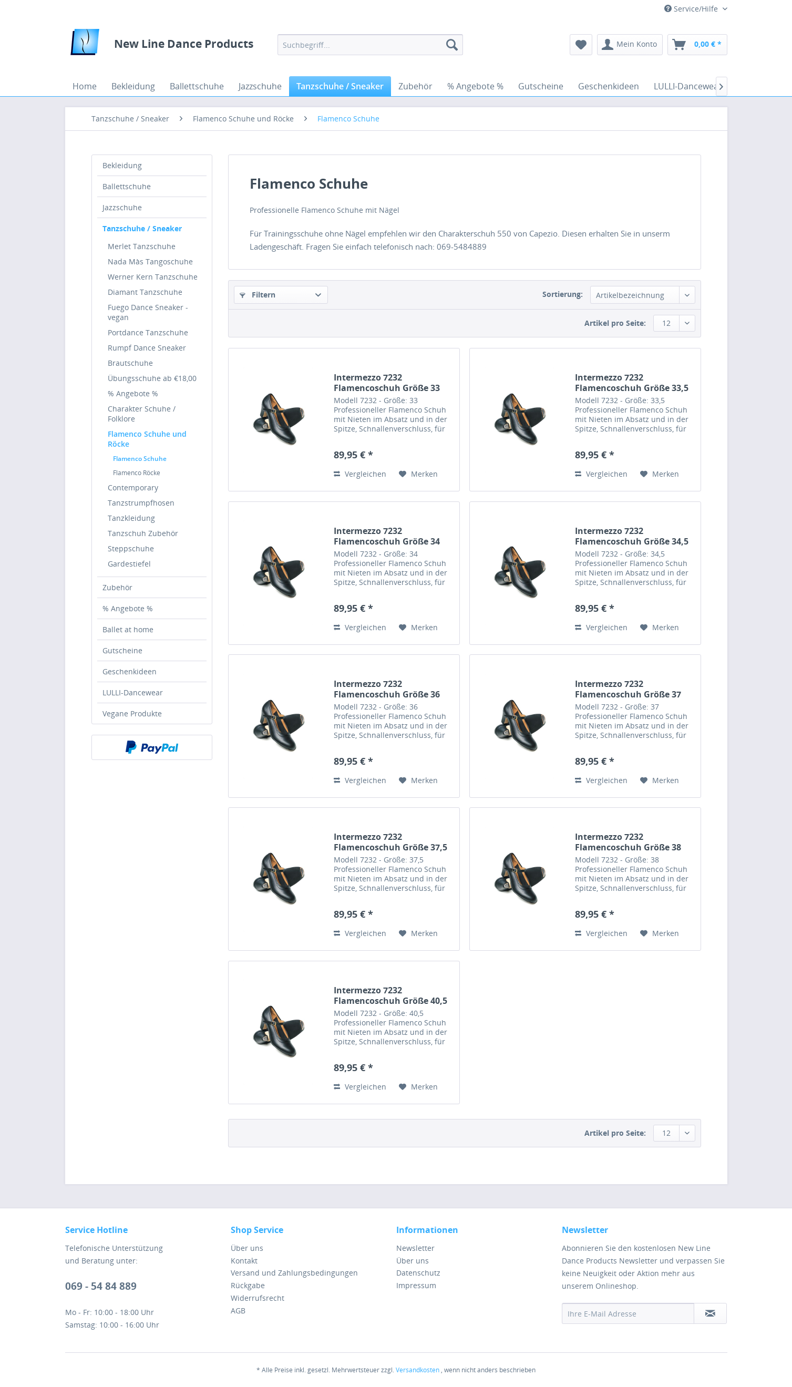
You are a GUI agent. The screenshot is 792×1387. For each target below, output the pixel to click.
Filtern (257, 295)
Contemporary (133, 487)
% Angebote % (133, 393)
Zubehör (117, 587)
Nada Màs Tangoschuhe (150, 261)
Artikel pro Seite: (615, 323)
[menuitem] (370, 44)
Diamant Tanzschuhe (145, 292)
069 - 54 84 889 (101, 1286)
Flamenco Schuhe (140, 458)
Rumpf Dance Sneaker (147, 348)
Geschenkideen (129, 671)
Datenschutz (418, 1273)
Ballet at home (127, 629)
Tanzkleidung (131, 518)
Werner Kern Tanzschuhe (153, 277)
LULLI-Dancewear (132, 692)
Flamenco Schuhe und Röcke (147, 439)
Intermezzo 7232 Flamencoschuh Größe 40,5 (390, 995)
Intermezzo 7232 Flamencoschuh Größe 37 (628, 689)
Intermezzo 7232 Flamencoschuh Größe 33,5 (631, 382)
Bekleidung (122, 165)
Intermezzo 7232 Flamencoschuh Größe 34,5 (631, 536)
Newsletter (415, 1248)
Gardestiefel (129, 564)
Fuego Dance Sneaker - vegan (148, 312)
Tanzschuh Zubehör (143, 533)
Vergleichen (360, 474)
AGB (238, 1311)
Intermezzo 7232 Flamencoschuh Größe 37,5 (390, 841)
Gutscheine (122, 650)
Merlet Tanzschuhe (142, 246)
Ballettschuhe (126, 186)
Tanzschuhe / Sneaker (142, 228)
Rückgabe (248, 1285)
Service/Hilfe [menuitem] (692, 9)
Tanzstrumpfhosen (141, 503)
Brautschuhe (130, 363)
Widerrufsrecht (257, 1298)
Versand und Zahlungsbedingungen (294, 1273)
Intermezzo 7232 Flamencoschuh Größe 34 (387, 536)
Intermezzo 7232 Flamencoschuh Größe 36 (387, 689)
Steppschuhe (131, 548)
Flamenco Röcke (136, 472)
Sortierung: (562, 294)
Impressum (416, 1285)
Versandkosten (417, 1369)
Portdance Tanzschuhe (148, 332)
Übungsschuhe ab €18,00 (152, 378)
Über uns (247, 1248)
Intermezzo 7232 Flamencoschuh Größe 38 (628, 841)
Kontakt (244, 1261)
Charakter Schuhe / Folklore (142, 414)
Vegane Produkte (132, 713)
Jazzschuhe (122, 207)
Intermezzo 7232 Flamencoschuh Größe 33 (387, 382)
